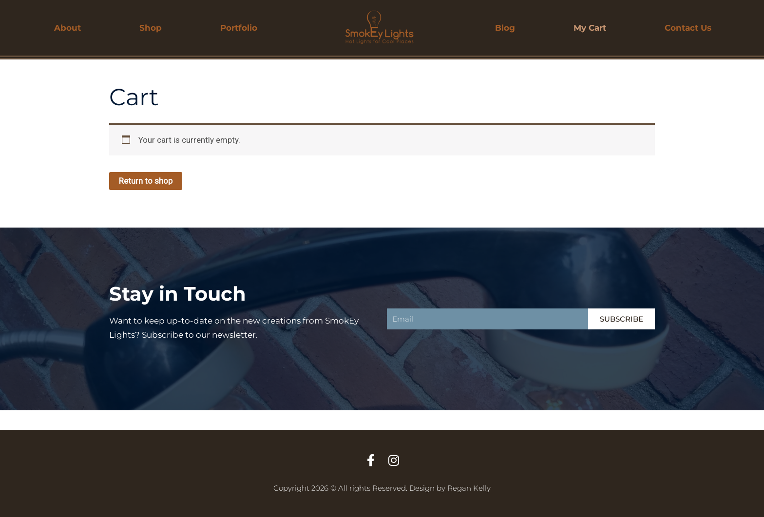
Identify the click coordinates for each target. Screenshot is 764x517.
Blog (505, 28)
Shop (150, 28)
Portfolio (238, 28)
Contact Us (688, 28)
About (67, 28)
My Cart (589, 28)
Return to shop (145, 181)
